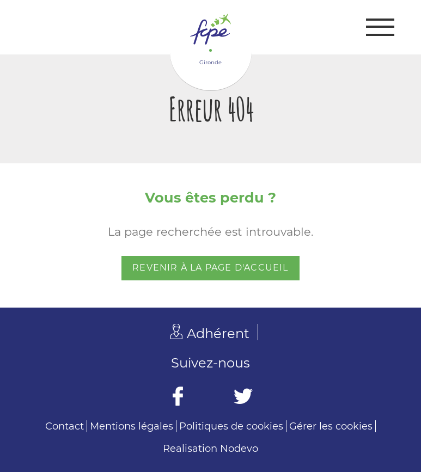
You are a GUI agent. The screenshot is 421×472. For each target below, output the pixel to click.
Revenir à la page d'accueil (210, 267)
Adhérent (218, 333)
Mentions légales (131, 426)
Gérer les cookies (331, 426)
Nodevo (239, 449)
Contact (64, 426)
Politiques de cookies (231, 426)
